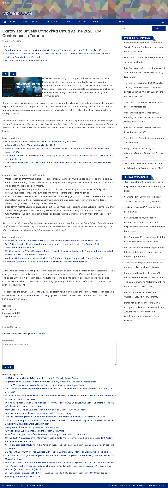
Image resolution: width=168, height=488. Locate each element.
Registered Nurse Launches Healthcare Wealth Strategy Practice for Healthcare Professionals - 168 (53, 50)
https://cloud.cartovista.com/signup (35, 295)
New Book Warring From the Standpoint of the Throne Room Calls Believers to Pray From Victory (144, 72)
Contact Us (112, 485)
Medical (110, 21)
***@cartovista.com (12, 316)
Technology (50, 21)
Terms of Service (156, 485)
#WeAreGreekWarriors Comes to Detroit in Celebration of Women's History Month (144, 165)
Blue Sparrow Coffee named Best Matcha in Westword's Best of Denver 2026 (144, 239)
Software (67, 21)
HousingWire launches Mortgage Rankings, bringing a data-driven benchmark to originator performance (144, 252)
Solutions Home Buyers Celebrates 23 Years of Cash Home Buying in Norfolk (42, 141)
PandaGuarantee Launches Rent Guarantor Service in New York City (38, 413)
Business (97, 21)
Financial (124, 21)
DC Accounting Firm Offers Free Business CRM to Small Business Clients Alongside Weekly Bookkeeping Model (58, 451)
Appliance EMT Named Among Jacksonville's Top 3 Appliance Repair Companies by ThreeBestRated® (54, 258)
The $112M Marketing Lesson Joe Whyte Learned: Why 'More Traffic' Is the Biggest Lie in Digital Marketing (55, 416)
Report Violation (37, 333)
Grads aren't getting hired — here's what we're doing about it (144, 59)
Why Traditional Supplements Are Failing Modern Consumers (34, 430)
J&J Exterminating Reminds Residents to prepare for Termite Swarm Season (42, 378)
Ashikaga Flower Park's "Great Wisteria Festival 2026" (30, 145)
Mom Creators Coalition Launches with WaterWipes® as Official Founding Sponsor (45, 409)
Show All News (9, 333)
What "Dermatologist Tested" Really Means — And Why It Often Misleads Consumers (46, 434)
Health (24, 21)
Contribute (125, 485)
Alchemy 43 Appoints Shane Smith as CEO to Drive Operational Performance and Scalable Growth (53, 240)
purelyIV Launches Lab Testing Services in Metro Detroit (32, 427)
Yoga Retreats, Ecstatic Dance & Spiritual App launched (144, 140)
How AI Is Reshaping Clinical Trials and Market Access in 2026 (142, 130)
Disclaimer (22, 333)
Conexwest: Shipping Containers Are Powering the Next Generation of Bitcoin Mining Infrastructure (143, 117)
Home (13, 21)
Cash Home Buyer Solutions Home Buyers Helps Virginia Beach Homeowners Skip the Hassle (144, 186)
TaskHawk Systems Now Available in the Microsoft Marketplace (143, 104)
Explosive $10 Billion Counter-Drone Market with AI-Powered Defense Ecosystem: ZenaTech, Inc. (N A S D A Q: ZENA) (61, 462)
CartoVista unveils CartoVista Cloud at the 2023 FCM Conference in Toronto (53, 33)
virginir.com (16, 13)
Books (35, 21)
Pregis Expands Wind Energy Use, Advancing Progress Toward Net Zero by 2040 (143, 153)
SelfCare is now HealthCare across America (26, 60)
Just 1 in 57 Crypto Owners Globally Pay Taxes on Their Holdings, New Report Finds (44, 385)
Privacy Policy (139, 485)
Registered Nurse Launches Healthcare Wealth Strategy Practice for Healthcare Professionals (50, 381)
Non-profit (83, 21)
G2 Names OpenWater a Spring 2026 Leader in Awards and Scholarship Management (46, 261)
